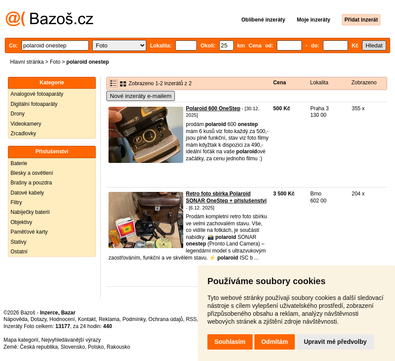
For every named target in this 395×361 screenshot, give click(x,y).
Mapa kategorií (21, 340)
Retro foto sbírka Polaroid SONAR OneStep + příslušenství (226, 197)
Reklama (109, 319)
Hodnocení (62, 319)
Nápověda (16, 319)
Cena (279, 82)
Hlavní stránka (27, 62)
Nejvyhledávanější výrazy (71, 340)
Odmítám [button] (274, 341)
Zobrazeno (364, 82)
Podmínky (134, 319)
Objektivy (21, 222)
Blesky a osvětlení (32, 173)
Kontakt (87, 319)
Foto (55, 62)
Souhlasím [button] (230, 341)
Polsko (96, 347)
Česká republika (39, 347)
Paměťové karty (29, 232)
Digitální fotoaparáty (34, 104)
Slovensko (73, 347)
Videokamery (26, 124)
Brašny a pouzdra (31, 183)
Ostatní (19, 252)
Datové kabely (27, 193)
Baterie (19, 163)
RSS (191, 319)
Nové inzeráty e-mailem (140, 96)
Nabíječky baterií (30, 212)
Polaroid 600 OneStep (213, 108)
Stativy (18, 242)
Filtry (16, 202)
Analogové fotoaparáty (37, 94)
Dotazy (38, 319)
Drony (18, 114)
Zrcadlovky (23, 133)
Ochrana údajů (166, 319)
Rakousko (118, 347)
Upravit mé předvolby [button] (335, 341)
